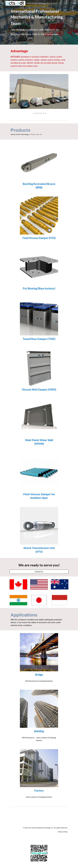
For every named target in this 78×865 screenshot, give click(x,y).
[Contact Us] (39, 571)
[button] (3, 3)
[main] (39, 22)
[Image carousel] (39, 94)
